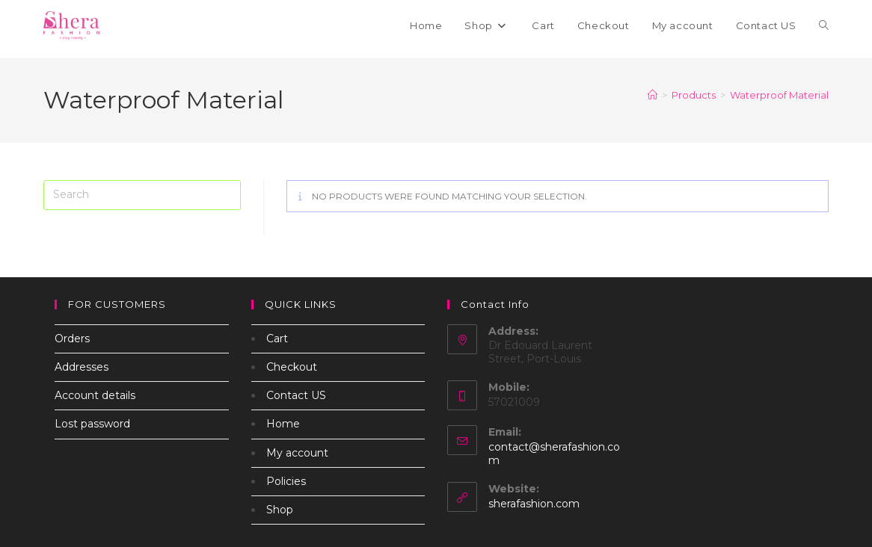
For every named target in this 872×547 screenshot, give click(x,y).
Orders (72, 338)
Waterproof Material (779, 95)
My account (297, 453)
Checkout (291, 367)
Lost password (92, 423)
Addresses (81, 367)
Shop (279, 509)
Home (283, 423)
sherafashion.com (534, 503)
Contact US (296, 395)
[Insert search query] (142, 195)
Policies (286, 481)
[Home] (652, 95)
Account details (95, 395)
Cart (277, 338)
